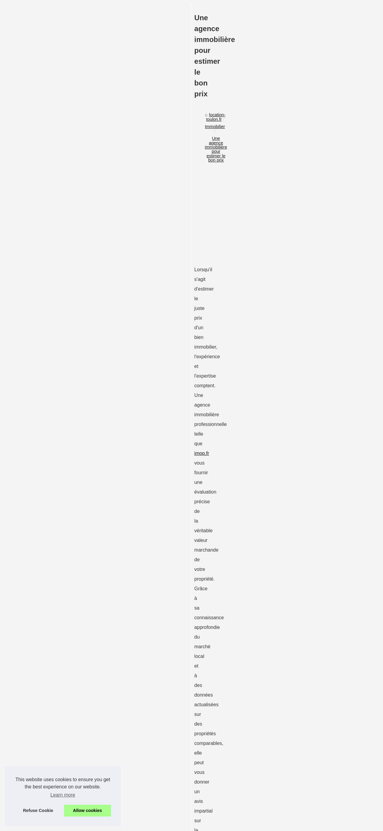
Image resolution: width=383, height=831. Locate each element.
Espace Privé (177, 824)
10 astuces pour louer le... (315, 490)
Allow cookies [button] (87, 810)
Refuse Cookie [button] (38, 810)
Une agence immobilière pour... (320, 517)
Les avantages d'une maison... (319, 464)
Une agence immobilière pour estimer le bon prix (138, 228)
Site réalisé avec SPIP (145, 824)
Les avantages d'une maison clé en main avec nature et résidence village (130, 774)
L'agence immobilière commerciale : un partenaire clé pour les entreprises (240, 739)
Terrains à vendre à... (310, 477)
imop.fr (76, 347)
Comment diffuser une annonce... (322, 385)
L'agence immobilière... (312, 504)
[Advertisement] (146, 279)
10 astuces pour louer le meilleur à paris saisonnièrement (115, 795)
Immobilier (76, 228)
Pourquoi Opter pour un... (314, 418)
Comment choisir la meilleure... (319, 431)
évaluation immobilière (48, 542)
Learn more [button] (62, 794)
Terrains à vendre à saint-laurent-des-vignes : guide (109, 785)
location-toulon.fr (44, 228)
